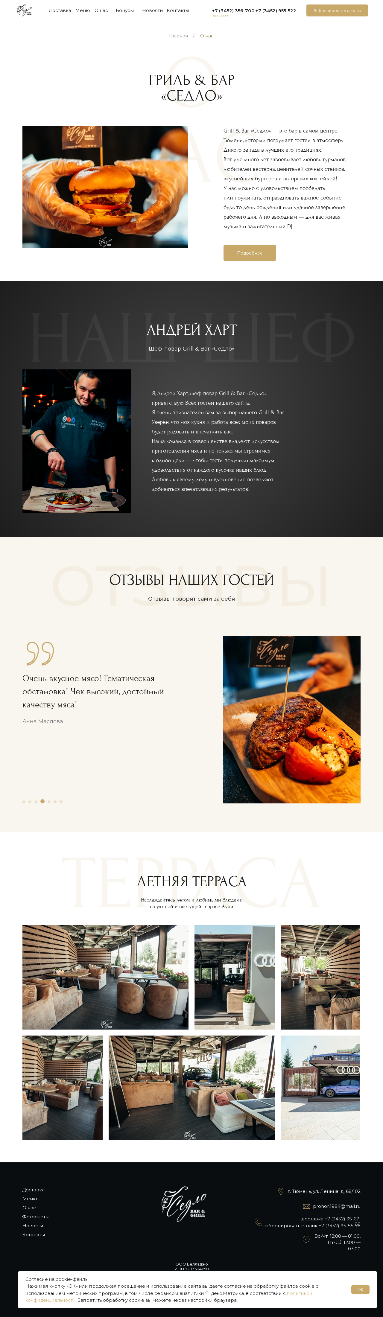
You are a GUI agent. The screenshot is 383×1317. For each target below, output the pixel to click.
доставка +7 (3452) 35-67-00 (331, 1221)
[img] (24, 10)
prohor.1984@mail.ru (337, 1206)
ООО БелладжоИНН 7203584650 (191, 1266)
